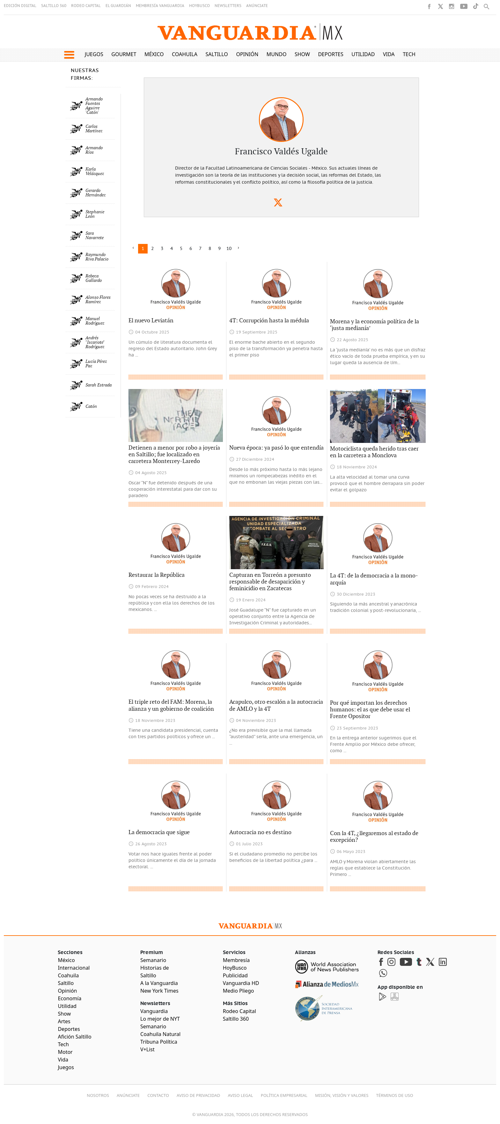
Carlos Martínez (93, 128)
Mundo (277, 54)
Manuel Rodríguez (94, 321)
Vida (389, 54)
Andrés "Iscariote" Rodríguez (94, 342)
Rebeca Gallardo (93, 278)
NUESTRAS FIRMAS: (85, 74)
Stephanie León (94, 214)
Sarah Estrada (98, 385)
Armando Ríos (94, 150)
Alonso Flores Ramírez (98, 299)
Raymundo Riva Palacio (96, 257)
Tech (409, 54)
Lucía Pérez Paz (96, 363)
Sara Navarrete (94, 235)
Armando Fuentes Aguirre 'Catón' (94, 106)
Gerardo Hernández (95, 192)
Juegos (94, 54)
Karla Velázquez (94, 171)
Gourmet (123, 54)
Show (302, 54)
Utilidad (363, 54)
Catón (91, 406)
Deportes (330, 54)
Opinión (247, 54)
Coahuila (184, 54)
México (154, 54)
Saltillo (216, 54)
